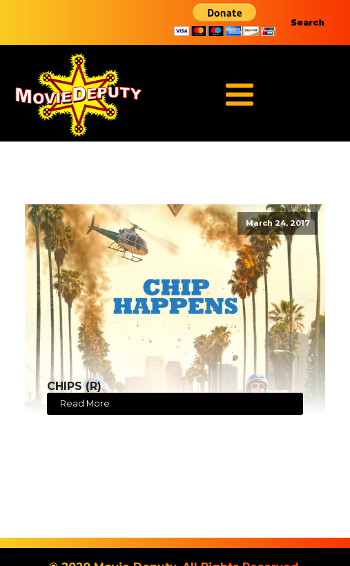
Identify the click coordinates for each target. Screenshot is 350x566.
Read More (85, 403)
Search (307, 22)
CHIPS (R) (74, 386)
